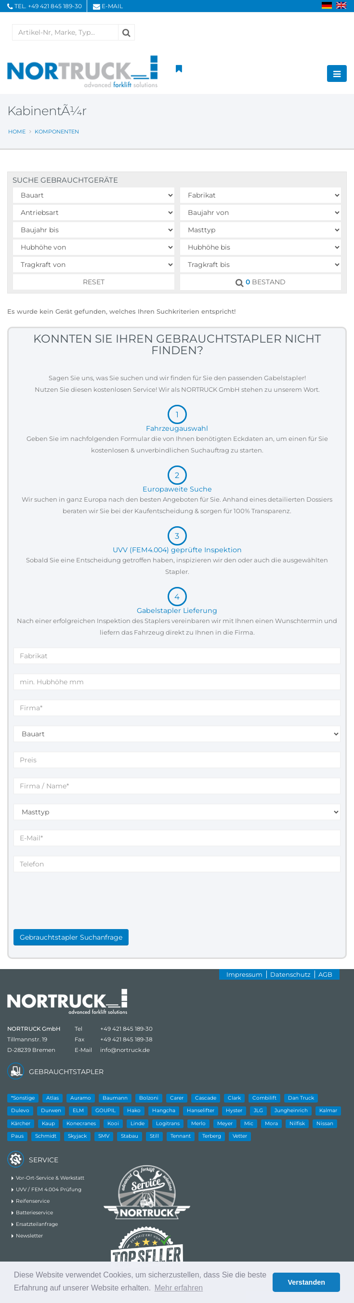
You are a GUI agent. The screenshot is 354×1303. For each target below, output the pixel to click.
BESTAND (261, 282)
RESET (94, 282)
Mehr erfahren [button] (179, 1288)
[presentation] (86, 910)
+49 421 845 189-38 (126, 1039)
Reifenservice (33, 1201)
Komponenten (57, 131)
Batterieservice (34, 1213)
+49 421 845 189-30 (55, 6)
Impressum (244, 974)
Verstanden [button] (306, 1282)
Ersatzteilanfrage (37, 1224)
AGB (325, 974)
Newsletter (29, 1236)
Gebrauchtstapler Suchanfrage (71, 937)
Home (17, 131)
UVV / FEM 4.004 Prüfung (48, 1189)
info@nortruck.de (125, 1050)
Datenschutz (290, 974)
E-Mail (112, 6)
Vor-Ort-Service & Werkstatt (50, 1178)
